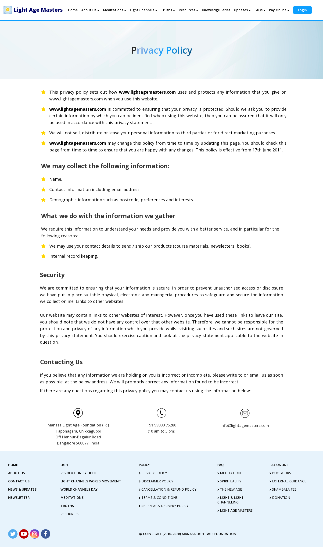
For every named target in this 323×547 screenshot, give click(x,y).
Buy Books (280, 473)
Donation (279, 497)
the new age (229, 489)
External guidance (287, 481)
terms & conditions (158, 497)
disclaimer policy (156, 481)
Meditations (115, 10)
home (13, 465)
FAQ (220, 465)
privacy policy (153, 473)
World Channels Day (79, 489)
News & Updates (22, 489)
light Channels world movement (91, 481)
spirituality (229, 481)
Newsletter (19, 497)
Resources (188, 10)
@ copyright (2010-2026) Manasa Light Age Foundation (187, 534)
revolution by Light (79, 473)
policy (144, 465)
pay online (278, 465)
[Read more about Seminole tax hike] (13, 534)
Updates (242, 10)
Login (302, 10)
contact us (18, 481)
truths (67, 505)
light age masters (235, 510)
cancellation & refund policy (167, 489)
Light (65, 465)
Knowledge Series (216, 10)
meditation (229, 473)
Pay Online (279, 10)
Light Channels (143, 10)
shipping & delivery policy (163, 505)
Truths (168, 10)
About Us (91, 10)
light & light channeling (230, 499)
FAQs (259, 10)
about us (16, 473)
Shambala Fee (282, 489)
